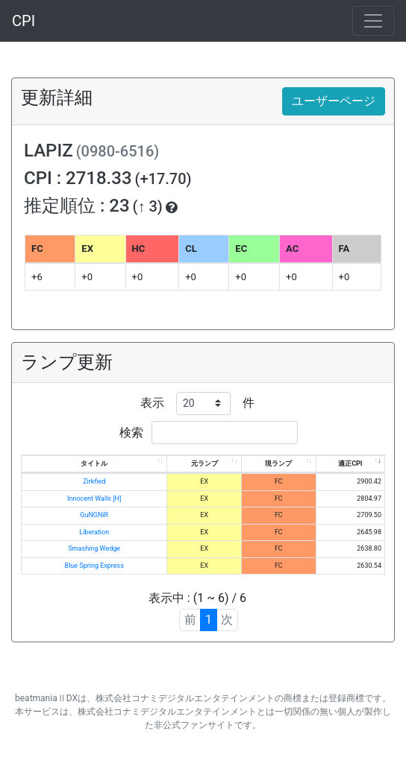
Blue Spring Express (94, 565)
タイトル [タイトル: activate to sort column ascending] (94, 463)
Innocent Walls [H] (94, 498)
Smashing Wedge (94, 548)
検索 (208, 432)
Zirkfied (94, 481)
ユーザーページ (333, 101)
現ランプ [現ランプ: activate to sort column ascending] (278, 463)
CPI (23, 21)
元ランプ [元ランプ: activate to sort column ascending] (204, 463)
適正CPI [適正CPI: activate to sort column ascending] (350, 463)
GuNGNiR (94, 515)
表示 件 (197, 403)
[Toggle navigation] (373, 21)
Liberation (94, 532)
